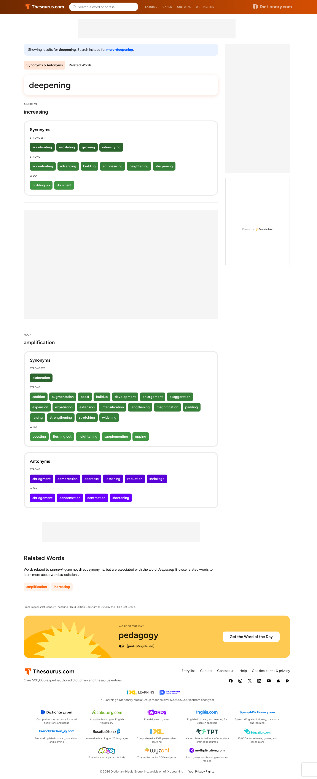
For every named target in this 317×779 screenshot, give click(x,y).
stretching (87, 417)
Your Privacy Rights (201, 771)
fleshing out (62, 436)
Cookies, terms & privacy (271, 671)
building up (41, 185)
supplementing (116, 436)
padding (191, 407)
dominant (64, 185)
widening (109, 417)
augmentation (63, 397)
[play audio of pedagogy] (121, 646)
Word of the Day (131, 626)
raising (37, 417)
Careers (206, 671)
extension (87, 407)
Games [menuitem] (167, 6)
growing (88, 147)
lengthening (140, 407)
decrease (91, 479)
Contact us (225, 671)
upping (140, 436)
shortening (120, 498)
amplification (36, 587)
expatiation (64, 407)
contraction (96, 498)
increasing (62, 587)
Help (243, 671)
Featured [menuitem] (150, 6)
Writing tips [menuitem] (205, 6)
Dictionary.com (272, 7)
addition (38, 397)
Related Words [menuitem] (80, 65)
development (125, 397)
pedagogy (138, 635)
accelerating (42, 147)
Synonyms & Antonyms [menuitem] (44, 65)
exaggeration (180, 397)
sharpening (164, 166)
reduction (134, 479)
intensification (113, 407)
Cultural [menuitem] (184, 6)
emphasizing (113, 166)
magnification (167, 407)
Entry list (188, 671)
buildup (102, 397)
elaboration (41, 378)
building (89, 166)
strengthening (61, 417)
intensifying (111, 147)
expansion (40, 407)
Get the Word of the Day (251, 636)
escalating (67, 147)
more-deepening (119, 50)
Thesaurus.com (44, 7)
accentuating (42, 166)
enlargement (153, 397)
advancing (68, 166)
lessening (113, 479)
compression (67, 479)
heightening (138, 166)
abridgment (41, 479)
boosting (39, 436)
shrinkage (156, 479)
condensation (69, 498)
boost (85, 397)
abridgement (42, 498)
